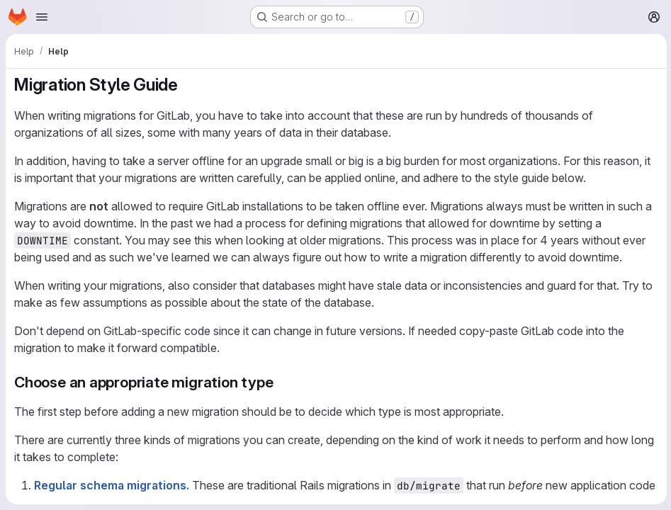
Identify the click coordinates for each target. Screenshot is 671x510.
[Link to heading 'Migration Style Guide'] (187, 84)
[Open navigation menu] (41, 17)
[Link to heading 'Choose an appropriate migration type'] (281, 382)
